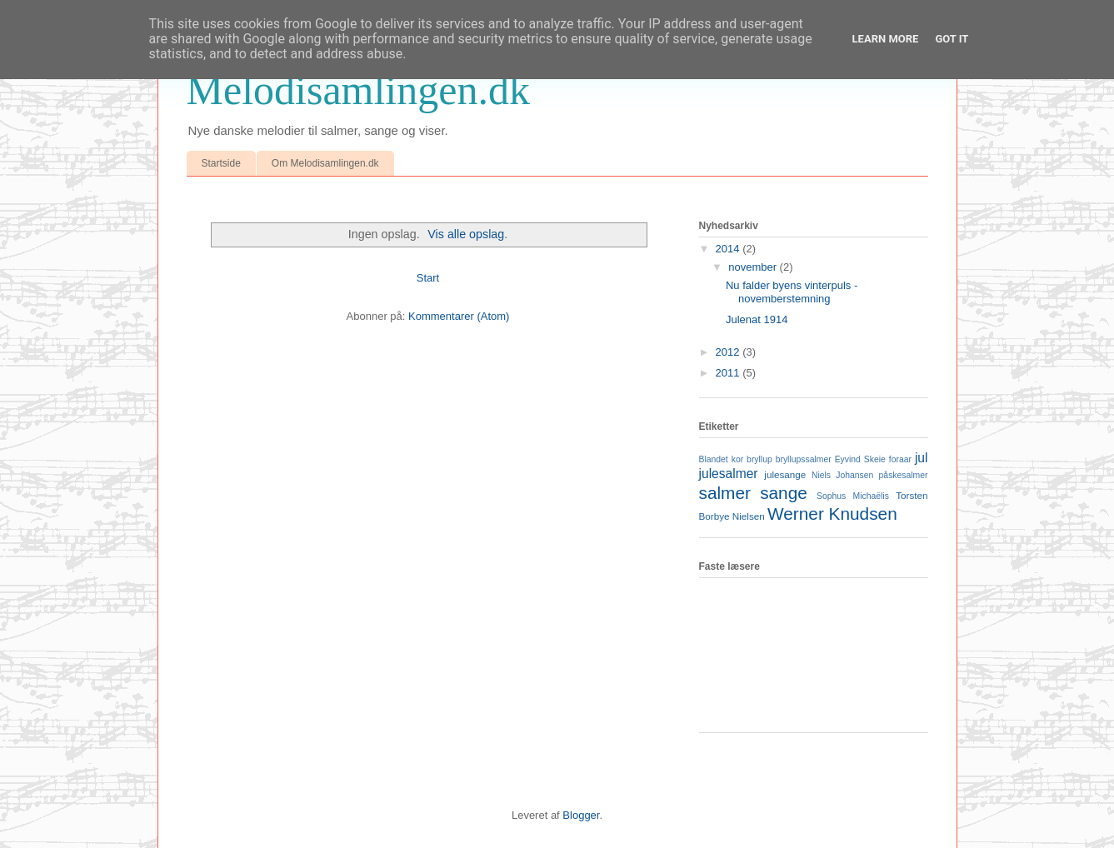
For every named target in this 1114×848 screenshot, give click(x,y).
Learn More (885, 38)
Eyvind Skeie (860, 459)
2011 (729, 373)
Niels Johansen (842, 475)
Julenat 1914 (756, 319)
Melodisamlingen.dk (358, 90)
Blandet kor (721, 459)
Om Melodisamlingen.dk (325, 163)
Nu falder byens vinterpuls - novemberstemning (791, 292)
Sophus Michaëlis (853, 496)
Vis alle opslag (465, 234)
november (753, 267)
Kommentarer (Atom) (458, 316)
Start (428, 278)
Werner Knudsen (832, 513)
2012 (729, 352)
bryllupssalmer (804, 459)
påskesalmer (903, 475)
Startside (221, 163)
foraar (900, 459)
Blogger (580, 815)
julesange (785, 474)
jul (921, 458)
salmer (725, 492)
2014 (729, 248)
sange (783, 492)
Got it (951, 38)
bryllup (759, 459)
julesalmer (728, 473)
